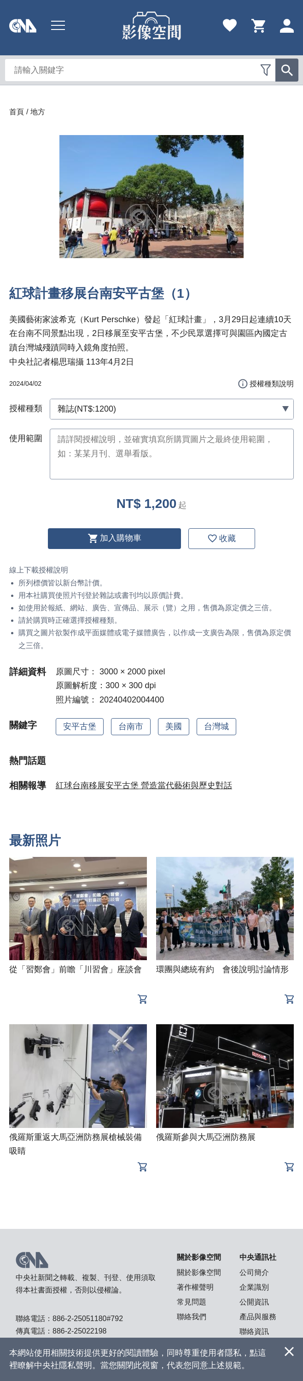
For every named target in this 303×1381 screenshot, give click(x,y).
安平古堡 (79, 726)
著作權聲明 (195, 1287)
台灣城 (216, 726)
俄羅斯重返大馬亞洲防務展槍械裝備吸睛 (75, 1144)
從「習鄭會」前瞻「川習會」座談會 (75, 969)
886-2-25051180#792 (87, 1318)
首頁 (16, 112)
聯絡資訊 (254, 1331)
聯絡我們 (191, 1317)
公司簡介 (254, 1272)
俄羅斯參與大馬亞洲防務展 (206, 1137)
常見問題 (191, 1302)
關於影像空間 (199, 1272)
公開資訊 (254, 1302)
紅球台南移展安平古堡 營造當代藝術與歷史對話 (144, 785)
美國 (173, 726)
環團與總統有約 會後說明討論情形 (222, 969)
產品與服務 (257, 1317)
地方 (37, 112)
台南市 (130, 726)
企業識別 (254, 1287)
